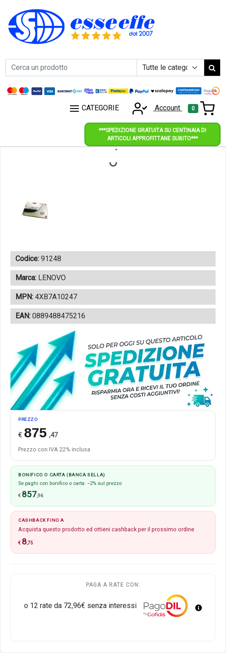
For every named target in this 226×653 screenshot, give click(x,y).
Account (154, 108)
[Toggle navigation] (201, 108)
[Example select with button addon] (170, 67)
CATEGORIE (94, 108)
